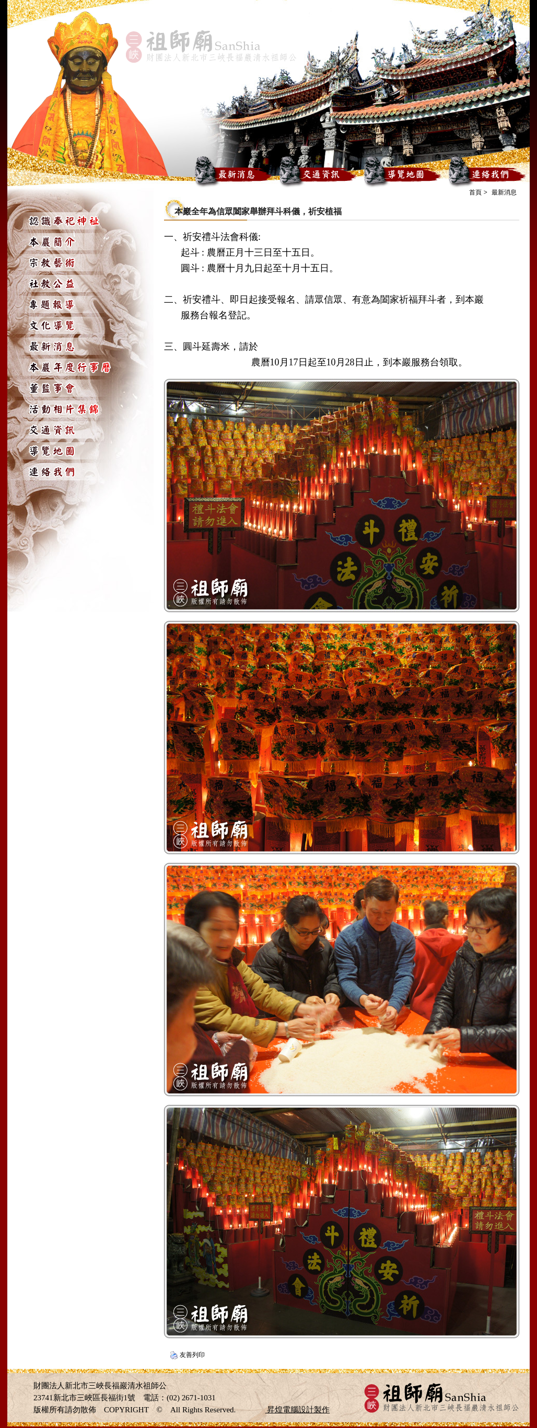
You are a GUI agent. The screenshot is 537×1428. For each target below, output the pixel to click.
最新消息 (504, 192)
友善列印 (192, 1354)
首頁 (475, 192)
